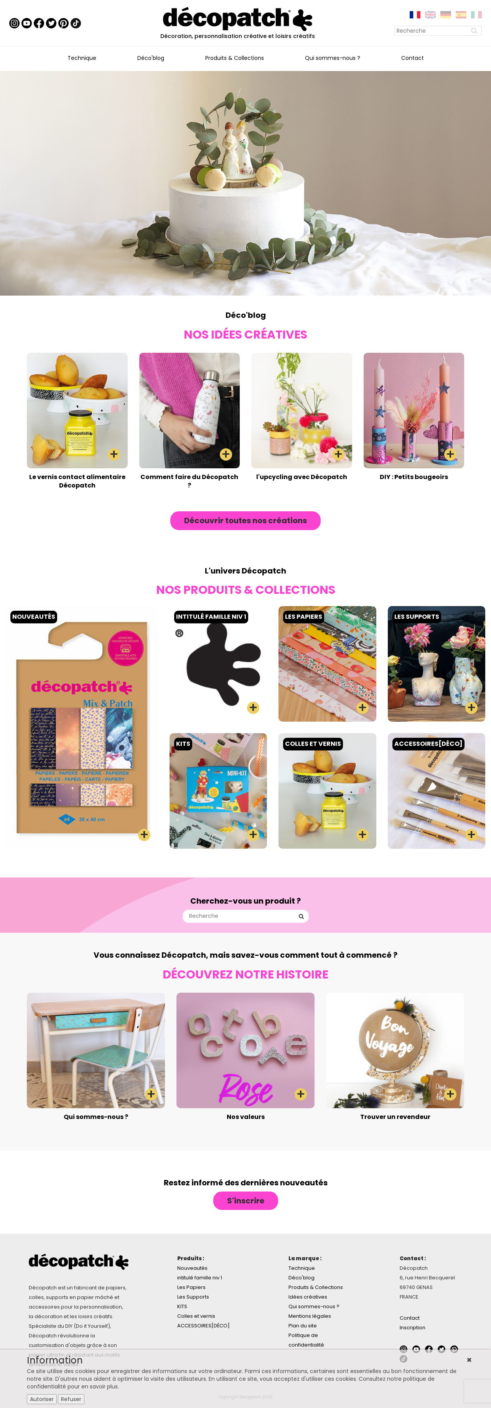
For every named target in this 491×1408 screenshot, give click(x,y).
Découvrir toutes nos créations (245, 520)
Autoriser (42, 1399)
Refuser (71, 1399)
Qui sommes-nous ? (332, 58)
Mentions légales (309, 1316)
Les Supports (193, 1297)
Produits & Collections (234, 58)
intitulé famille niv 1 (199, 1277)
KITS (182, 1306)
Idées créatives (307, 1297)
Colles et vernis (196, 1316)
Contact (412, 58)
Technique (82, 58)
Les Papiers (191, 1287)
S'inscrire (245, 1200)
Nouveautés (192, 1268)
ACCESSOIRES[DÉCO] (203, 1325)
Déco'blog (150, 58)
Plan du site (302, 1325)
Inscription (412, 1327)
